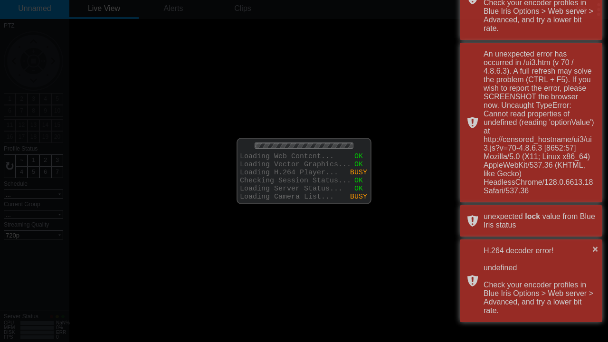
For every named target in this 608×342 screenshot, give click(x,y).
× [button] (595, 249)
